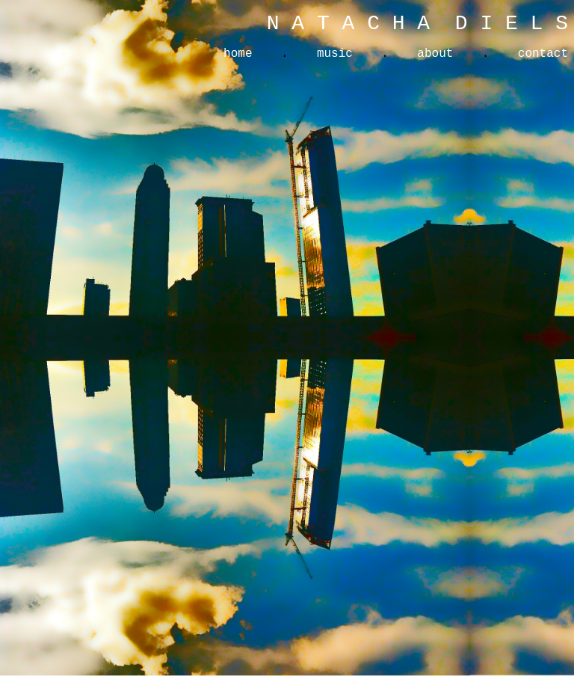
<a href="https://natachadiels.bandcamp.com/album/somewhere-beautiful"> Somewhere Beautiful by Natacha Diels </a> (418, 338)
